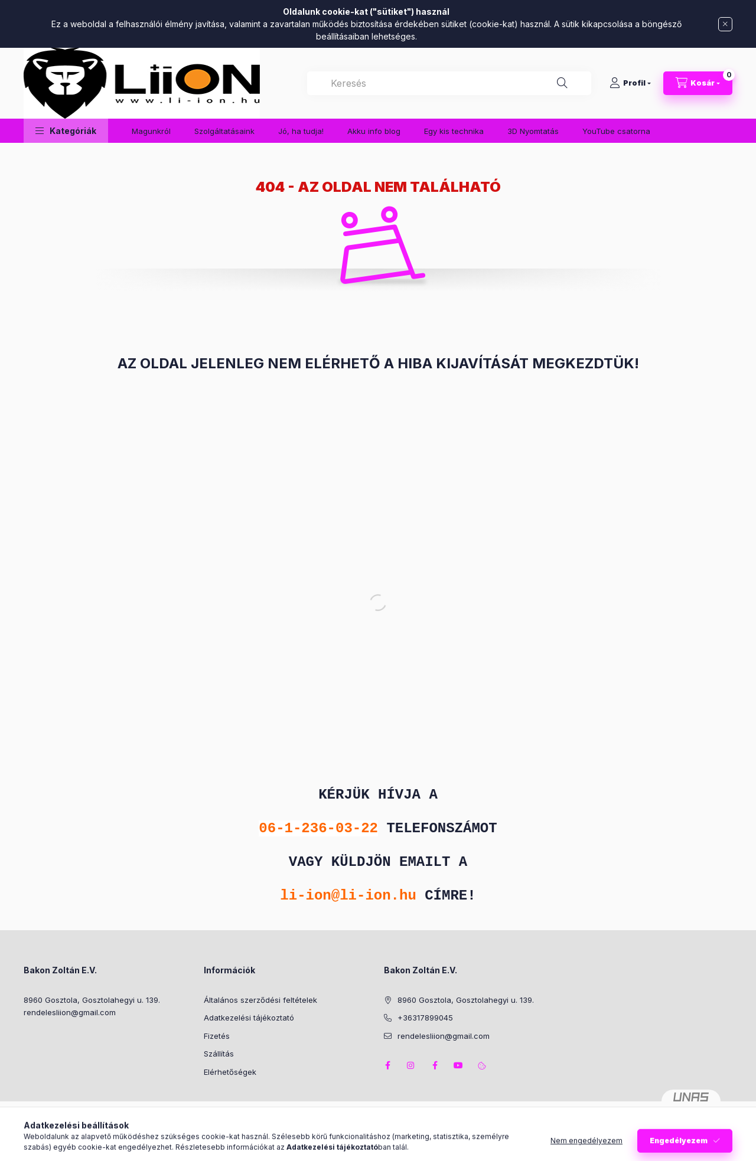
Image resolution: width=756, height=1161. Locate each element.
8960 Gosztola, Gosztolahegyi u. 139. (92, 1000)
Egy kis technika (454, 131)
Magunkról (151, 131)
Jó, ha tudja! (301, 131)
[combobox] (449, 83)
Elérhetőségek (230, 1072)
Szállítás (219, 1053)
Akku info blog (373, 131)
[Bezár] (725, 24)
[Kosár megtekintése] (697, 83)
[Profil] (630, 83)
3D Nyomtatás (533, 131)
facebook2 (435, 1065)
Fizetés (217, 1036)
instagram (411, 1065)
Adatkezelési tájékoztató (249, 1017)
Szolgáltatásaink (224, 131)
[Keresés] (562, 83)
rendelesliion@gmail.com (70, 1012)
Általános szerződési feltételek (260, 1000)
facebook (387, 1065)
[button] (66, 131)
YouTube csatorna (616, 131)
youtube (458, 1065)
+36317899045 (425, 1017)
